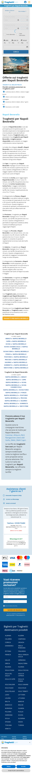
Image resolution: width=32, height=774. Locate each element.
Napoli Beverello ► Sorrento (16, 403)
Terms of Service (19, 615)
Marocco (8, 705)
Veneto (8, 729)
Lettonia (21, 695)
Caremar (9, 435)
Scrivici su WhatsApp (12, 499)
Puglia (20, 712)
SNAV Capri (21, 440)
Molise (20, 705)
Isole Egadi (9, 688)
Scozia (20, 715)
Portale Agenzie (14, 737)
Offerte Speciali (25, 737)
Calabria (8, 639)
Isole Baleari (10, 684)
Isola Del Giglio (8, 675)
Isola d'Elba (9, 670)
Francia (8, 655)
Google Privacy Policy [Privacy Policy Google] (10, 615)
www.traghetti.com (9, 2)
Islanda (21, 667)
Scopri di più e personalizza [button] (16, 770)
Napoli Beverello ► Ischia (16, 382)
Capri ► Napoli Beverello (16, 341)
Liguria (8, 698)
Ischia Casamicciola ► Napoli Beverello (16, 348)
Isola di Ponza (21, 680)
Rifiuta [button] (9, 766)
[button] (29, 742)
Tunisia (21, 725)
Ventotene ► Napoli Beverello (16, 368)
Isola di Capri (10, 679)
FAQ (2, 739)
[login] (25, 2)
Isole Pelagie (10, 691)
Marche (21, 701)
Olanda (21, 708)
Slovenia (21, 718)
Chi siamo (4, 736)
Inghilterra (22, 663)
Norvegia (8, 708)
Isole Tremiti (23, 691)
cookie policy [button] (26, 757)
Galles (7, 660)
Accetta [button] (23, 766)
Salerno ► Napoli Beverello (16, 362)
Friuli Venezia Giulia (23, 656)
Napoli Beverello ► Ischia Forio (16, 390)
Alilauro (17, 435)
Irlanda (8, 667)
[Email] (16, 503)
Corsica (8, 642)
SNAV (13, 440)
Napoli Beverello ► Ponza (16, 393)
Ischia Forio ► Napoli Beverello (16, 351)
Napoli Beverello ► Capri (16, 380)
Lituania (21, 698)
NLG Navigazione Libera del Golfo (15, 437)
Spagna (8, 722)
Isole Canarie (23, 684)
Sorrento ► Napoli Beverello (16, 365)
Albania (8, 636)
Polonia (8, 712)
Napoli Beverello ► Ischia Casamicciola (16, 386)
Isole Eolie (22, 688)
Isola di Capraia (21, 675)
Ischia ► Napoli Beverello (16, 344)
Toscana (8, 725)
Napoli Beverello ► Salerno (16, 401)
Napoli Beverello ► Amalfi (16, 377)
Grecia (7, 663)
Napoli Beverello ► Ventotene (16, 406)
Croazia (21, 642)
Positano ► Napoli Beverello (16, 357)
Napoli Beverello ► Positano (16, 395)
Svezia (20, 722)
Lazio (7, 695)
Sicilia (7, 718)
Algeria (21, 636)
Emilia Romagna (21, 647)
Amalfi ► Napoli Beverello (16, 339)
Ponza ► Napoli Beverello (16, 354)
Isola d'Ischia (23, 670)
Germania (22, 660)
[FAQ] (16, 495)
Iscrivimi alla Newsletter (15, 610)
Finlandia (22, 651)
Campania (22, 639)
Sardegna (8, 715)
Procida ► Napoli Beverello (16, 360)
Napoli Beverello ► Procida (16, 398)
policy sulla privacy (13, 605)
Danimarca (9, 646)
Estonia (8, 651)
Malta (7, 701)
